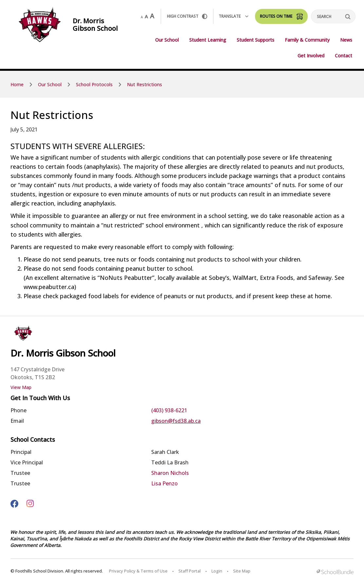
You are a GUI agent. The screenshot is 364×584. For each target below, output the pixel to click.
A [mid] (146, 16)
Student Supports (255, 40)
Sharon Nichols (170, 473)
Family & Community (307, 40)
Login (216, 571)
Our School (167, 40)
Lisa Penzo (164, 483)
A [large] (152, 16)
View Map (20, 387)
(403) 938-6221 (169, 410)
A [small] (142, 17)
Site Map (241, 571)
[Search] (333, 16)
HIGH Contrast (187, 16)
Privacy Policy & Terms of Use (138, 571)
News (346, 40)
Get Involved (311, 55)
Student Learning (207, 40)
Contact (343, 55)
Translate (233, 16)
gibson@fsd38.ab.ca (176, 420)
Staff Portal (189, 571)
